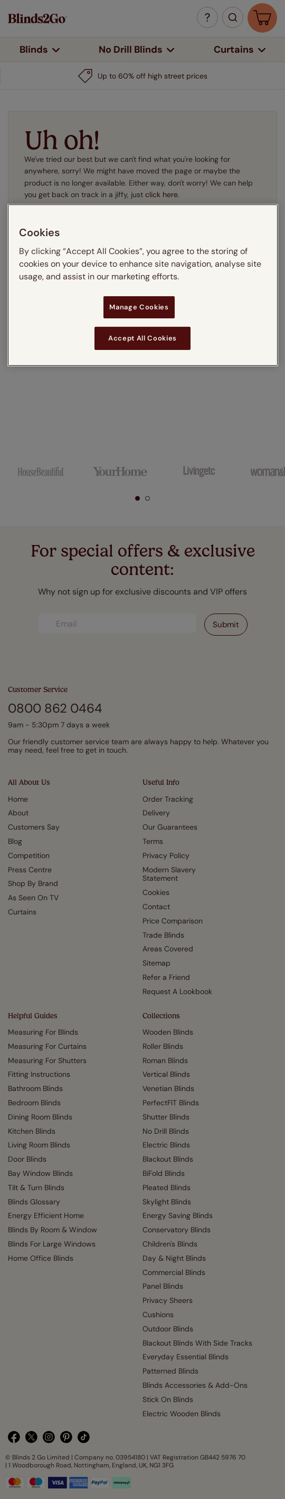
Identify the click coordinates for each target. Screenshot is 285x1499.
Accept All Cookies (142, 338)
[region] (142, 284)
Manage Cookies (138, 306)
